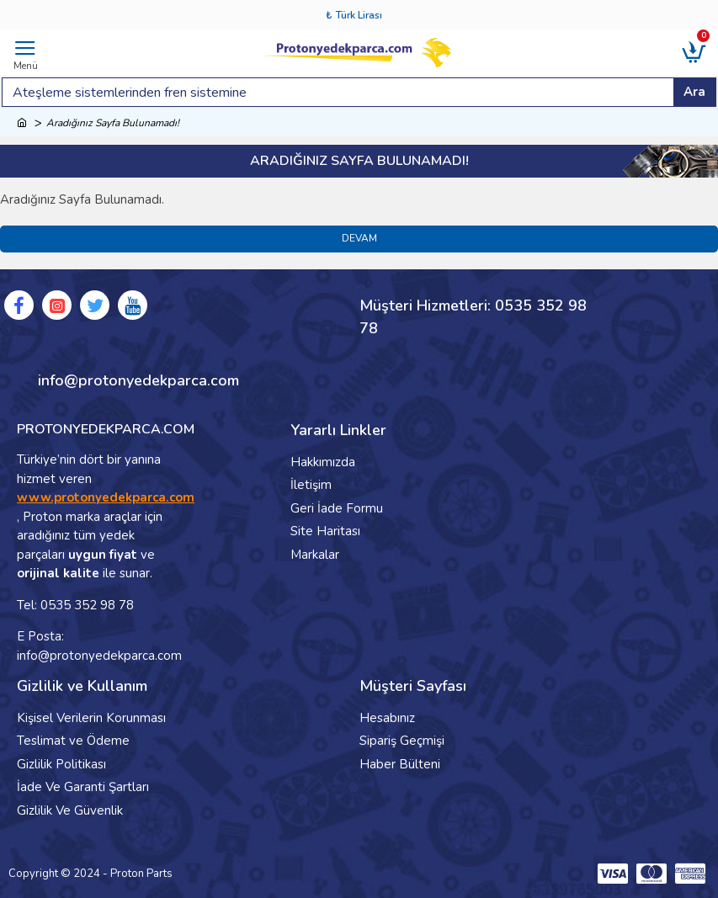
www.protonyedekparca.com (105, 497)
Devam (359, 239)
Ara (694, 91)
